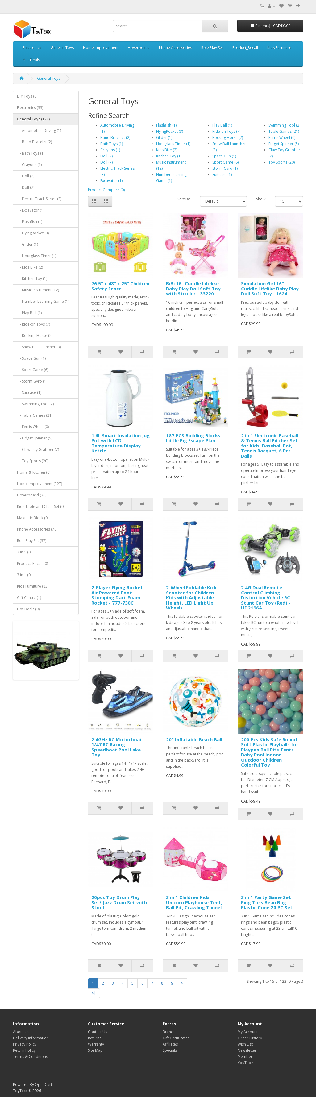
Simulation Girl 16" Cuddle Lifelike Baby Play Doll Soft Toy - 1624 (270, 288)
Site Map (95, 1050)
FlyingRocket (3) (169, 131)
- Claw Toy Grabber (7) (38, 449)
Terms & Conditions (30, 1056)
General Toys (62, 47)
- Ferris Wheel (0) (33, 426)
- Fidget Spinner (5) (34, 438)
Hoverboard (139, 47)
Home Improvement (100, 47)
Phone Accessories (175, 47)
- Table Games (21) (34, 415)
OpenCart (43, 1084)
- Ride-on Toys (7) (33, 324)
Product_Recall (245, 47)
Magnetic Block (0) (32, 517)
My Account (248, 1031)
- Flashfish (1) (29, 221)
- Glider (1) (27, 244)
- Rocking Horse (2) (34, 335)
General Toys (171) (33, 119)
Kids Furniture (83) (32, 586)
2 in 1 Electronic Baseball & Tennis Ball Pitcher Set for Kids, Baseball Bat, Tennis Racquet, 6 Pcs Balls (269, 445)
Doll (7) (106, 162)
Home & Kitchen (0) (33, 472)
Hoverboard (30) (31, 495)
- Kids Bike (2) (30, 267)
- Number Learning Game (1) (43, 301)
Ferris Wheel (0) (281, 137)
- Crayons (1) (29, 164)
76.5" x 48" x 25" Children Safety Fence (120, 286)
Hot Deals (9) (28, 609)
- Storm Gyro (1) (32, 381)
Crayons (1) (110, 149)
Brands (169, 1031)
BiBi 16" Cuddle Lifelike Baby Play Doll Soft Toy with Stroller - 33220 (193, 288)
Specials (170, 1050)
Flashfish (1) (166, 125)
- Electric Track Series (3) (39, 198)
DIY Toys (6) (27, 96)
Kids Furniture (279, 47)
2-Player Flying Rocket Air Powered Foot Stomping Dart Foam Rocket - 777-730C (117, 595)
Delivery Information (31, 1038)
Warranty (96, 1044)
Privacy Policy (24, 1044)
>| (94, 993)
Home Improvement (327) (39, 483)
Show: (261, 199)
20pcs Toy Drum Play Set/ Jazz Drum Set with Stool (119, 902)
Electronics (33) (30, 107)
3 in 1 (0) (24, 574)
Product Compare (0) (106, 189)
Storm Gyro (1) (225, 168)
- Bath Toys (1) (30, 153)
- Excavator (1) (30, 210)
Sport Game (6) (225, 162)
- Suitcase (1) (29, 392)
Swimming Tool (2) (284, 125)
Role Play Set (212, 47)
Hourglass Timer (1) (173, 143)
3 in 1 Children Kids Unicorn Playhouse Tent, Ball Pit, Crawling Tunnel (194, 902)
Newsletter (247, 1050)
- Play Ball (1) (29, 312)
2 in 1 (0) (24, 552)
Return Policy (24, 1050)
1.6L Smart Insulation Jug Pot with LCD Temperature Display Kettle (120, 443)
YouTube (245, 1062)
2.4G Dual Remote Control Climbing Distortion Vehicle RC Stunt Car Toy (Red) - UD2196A (265, 597)
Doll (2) (106, 156)
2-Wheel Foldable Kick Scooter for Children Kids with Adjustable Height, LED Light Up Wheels (191, 597)
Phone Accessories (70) (37, 529)
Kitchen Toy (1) (168, 156)
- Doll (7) (25, 187)
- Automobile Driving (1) (39, 130)
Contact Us (97, 1031)
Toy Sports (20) (281, 162)
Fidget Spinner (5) (283, 143)
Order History (250, 1038)
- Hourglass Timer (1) (36, 255)
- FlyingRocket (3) (33, 233)
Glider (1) (164, 137)
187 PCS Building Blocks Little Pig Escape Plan (193, 438)
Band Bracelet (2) (115, 137)
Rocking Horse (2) (227, 137)
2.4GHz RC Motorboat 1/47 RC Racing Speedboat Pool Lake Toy (116, 747)
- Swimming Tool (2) (35, 404)
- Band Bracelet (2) (34, 141)
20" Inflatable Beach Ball (194, 739)
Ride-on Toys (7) (226, 131)
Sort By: (184, 199)
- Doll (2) (25, 176)
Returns (94, 1038)
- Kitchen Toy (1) (32, 278)
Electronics (32, 47)
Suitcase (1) (222, 174)
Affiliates (170, 1044)
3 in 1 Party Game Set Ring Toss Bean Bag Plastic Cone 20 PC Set (267, 902)
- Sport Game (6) (32, 369)
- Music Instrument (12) (38, 290)
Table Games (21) (283, 131)
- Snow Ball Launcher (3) (39, 347)
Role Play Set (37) (31, 540)
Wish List (245, 1044)
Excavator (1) (111, 180)
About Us (21, 1031)
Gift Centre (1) (29, 597)
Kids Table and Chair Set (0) (40, 506)
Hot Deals (31, 60)
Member (245, 1056)
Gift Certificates (176, 1038)
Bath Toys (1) (111, 143)
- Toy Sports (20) (32, 460)
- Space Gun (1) (31, 358)
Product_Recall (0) (32, 563)
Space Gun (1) (224, 156)
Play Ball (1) (222, 125)
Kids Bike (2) (166, 149)
